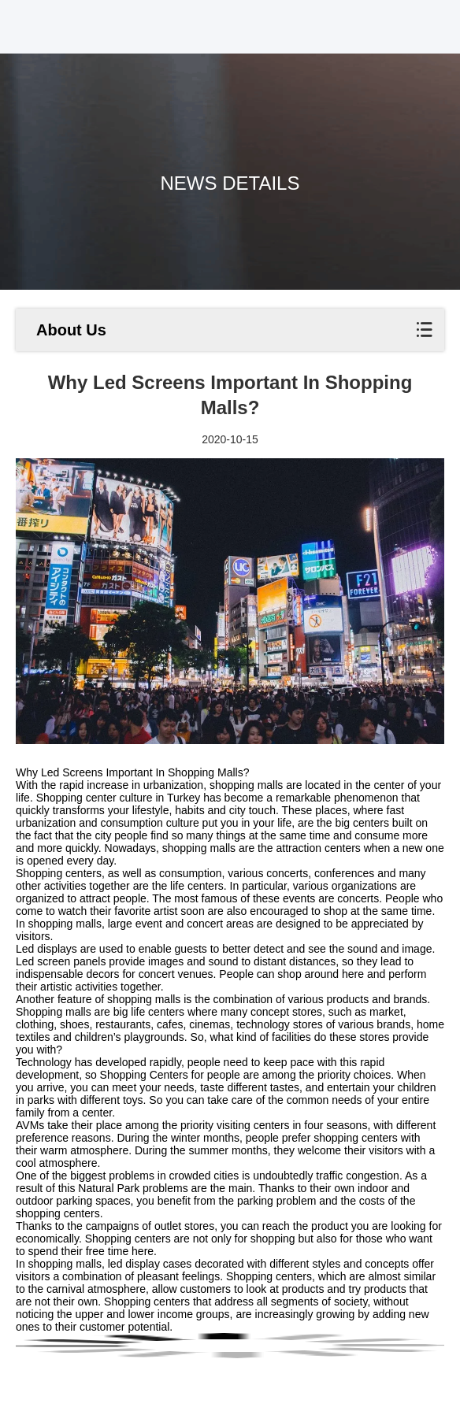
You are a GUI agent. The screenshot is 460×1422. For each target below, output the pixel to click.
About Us (71, 330)
